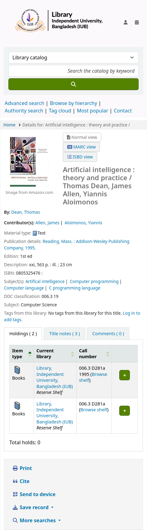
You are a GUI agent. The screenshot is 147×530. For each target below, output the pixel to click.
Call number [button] (88, 353)
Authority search (24, 110)
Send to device (33, 494)
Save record (31, 507)
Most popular (92, 110)
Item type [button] (17, 353)
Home (9, 125)
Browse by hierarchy (73, 103)
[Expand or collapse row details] (125, 380)
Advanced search (24, 103)
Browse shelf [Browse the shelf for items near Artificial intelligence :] (93, 410)
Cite (21, 481)
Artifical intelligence (45, 281)
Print (22, 468)
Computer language (24, 288)
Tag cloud (60, 110)
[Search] (73, 84)
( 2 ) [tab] (23, 333)
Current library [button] (45, 353)
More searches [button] (34, 520)
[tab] (64, 333)
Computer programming (94, 281)
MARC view (81, 147)
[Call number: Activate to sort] (94, 353)
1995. (30, 248)
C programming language (74, 288)
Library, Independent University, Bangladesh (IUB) (54, 377)
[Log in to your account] (125, 22)
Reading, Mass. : (59, 241)
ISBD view (80, 157)
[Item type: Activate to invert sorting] (22, 353)
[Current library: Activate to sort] (55, 353)
